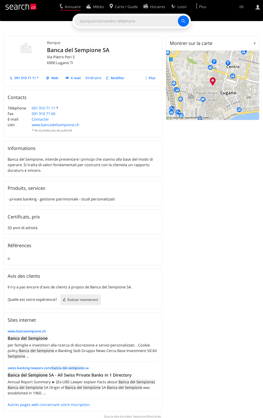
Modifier (117, 78)
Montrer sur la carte (191, 43)
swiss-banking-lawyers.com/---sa (48, 368)
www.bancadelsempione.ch (55, 124)
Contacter (40, 119)
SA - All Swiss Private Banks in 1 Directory (70, 375)
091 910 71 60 (43, 113)
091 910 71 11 (43, 108)
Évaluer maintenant (83, 299)
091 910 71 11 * (27, 78)
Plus (152, 78)
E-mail (76, 78)
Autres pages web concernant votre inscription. (49, 404)
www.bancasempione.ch (27, 331)
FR (241, 6)
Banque (53, 42)
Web (54, 78)
